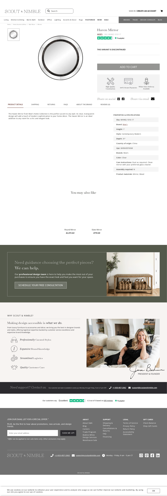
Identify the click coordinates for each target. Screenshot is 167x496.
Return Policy (129, 429)
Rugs (81, 20)
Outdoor (41, 20)
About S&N (87, 423)
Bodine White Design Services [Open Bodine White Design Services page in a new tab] (90, 436)
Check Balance (149, 423)
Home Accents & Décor (20, 24)
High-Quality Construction (110, 88)
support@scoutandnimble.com (144, 388)
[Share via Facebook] (123, 99)
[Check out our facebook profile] (152, 455)
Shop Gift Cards (150, 426)
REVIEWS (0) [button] (105, 104)
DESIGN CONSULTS (147, 20)
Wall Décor (31, 24)
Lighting (57, 20)
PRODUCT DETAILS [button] (15, 104)
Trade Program (89, 432)
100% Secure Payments (128, 88)
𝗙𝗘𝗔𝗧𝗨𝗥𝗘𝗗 (90, 20)
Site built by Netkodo (83, 473)
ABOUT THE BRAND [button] (84, 104)
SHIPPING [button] (35, 104)
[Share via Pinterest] (118, 99)
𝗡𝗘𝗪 (99, 20)
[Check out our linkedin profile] (158, 455)
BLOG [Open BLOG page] (160, 20)
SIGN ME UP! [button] (68, 433)
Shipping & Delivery (108, 424)
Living (6, 20)
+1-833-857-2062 (119, 388)
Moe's (99, 34)
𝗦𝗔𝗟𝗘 (106, 20)
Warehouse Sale (90, 440)
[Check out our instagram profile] (141, 455)
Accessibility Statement (128, 433)
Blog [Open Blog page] (85, 426)
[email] (32, 433)
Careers (86, 429)
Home (9, 24)
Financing (107, 437)
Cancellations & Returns (110, 429)
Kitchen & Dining (17, 20)
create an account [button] (146, 11)
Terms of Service (130, 423)
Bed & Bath (31, 20)
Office (49, 20)
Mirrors (39, 24)
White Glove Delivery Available (146, 88)
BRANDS (127, 20)
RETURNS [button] (51, 104)
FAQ (104, 434)
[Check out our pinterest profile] (147, 455)
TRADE (135, 20)
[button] (161, 11)
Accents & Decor (70, 20)
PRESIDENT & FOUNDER (149, 374)
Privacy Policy (129, 426)
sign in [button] (132, 11)
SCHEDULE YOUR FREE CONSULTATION (40, 285)
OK (153, 491)
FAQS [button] (66, 104)
